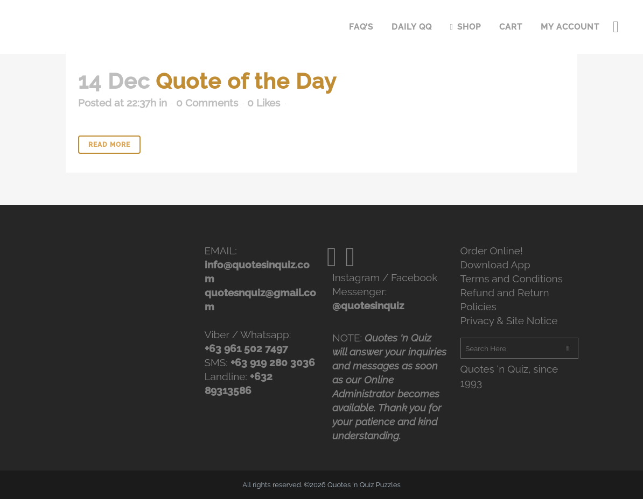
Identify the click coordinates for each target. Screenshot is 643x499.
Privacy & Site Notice (509, 320)
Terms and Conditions (511, 278)
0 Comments (207, 103)
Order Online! (491, 250)
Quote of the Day (246, 81)
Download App (495, 264)
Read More (109, 144)
